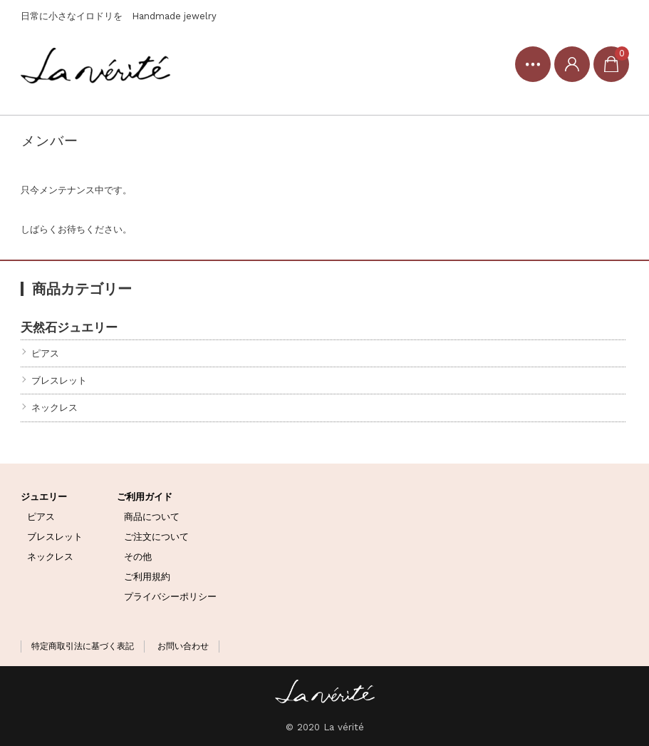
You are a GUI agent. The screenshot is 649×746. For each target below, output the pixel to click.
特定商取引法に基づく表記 (82, 646)
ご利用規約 (147, 576)
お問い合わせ (183, 646)
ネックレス (54, 407)
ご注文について (156, 536)
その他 (138, 556)
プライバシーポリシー (170, 596)
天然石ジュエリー (69, 327)
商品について (152, 516)
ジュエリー (44, 496)
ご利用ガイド (144, 496)
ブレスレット (59, 380)
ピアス (45, 353)
